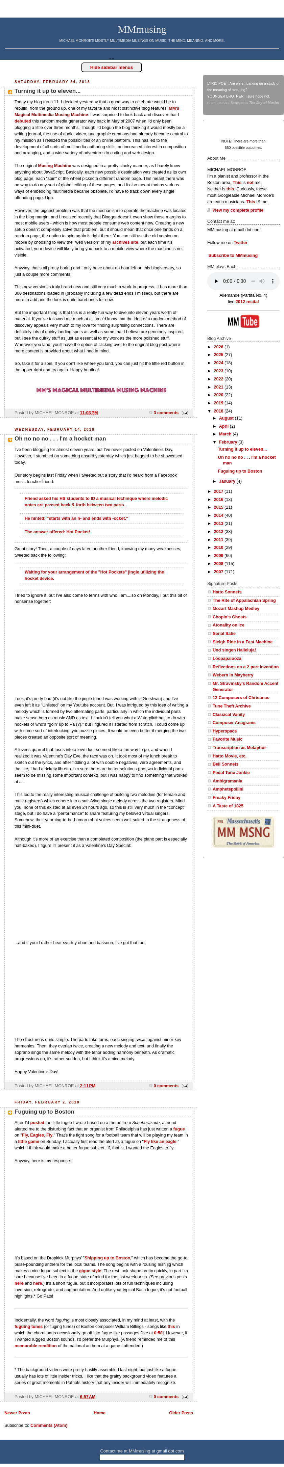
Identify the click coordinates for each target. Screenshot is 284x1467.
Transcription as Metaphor (239, 747)
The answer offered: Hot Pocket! (57, 532)
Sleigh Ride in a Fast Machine (243, 642)
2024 (219, 363)
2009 (219, 555)
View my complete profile (237, 210)
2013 (219, 523)
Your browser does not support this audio (243, 281)
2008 (219, 563)
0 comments (166, 1086)
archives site (125, 242)
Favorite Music (227, 739)
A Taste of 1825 (228, 806)
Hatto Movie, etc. (229, 756)
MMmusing (142, 29)
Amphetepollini (228, 789)
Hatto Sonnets (227, 592)
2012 (219, 531)
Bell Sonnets (225, 764)
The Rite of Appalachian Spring (244, 600)
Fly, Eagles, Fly (37, 1135)
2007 (219, 571)
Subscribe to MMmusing (232, 255)
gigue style (90, 1271)
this (171, 1326)
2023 (219, 371)
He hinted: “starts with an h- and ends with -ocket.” (77, 518)
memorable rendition (36, 1345)
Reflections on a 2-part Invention (246, 667)
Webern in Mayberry (233, 675)
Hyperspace (225, 731)
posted (37, 1122)
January (228, 481)
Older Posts (181, 1413)
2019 (219, 403)
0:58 (158, 1333)
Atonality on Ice (228, 625)
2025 (219, 354)
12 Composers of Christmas (241, 697)
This (237, 182)
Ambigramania (227, 781)
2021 (219, 387)
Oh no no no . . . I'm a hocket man (60, 438)
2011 (219, 539)
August (227, 418)
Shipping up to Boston (107, 1258)
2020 (219, 395)
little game (28, 1141)
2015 (219, 507)
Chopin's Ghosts (229, 617)
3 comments (166, 412)
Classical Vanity (229, 714)
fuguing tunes (29, 1326)
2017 (219, 491)
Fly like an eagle (160, 1141)
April (224, 426)
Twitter (240, 242)
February (228, 442)
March (226, 434)
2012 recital (247, 301)
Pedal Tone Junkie (231, 772)
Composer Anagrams (234, 722)
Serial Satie (224, 633)
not (250, 182)
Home (99, 1413)
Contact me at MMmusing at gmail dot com (142, 1450)
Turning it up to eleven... (47, 91)
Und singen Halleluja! (234, 650)
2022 (219, 379)
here (19, 1283)
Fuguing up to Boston (44, 1112)
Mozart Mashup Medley (236, 608)
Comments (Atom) (48, 1425)
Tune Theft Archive (232, 706)
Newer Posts (17, 1413)
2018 (219, 411)
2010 (219, 547)
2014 (219, 515)
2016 (219, 499)
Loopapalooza (227, 658)
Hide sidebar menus (111, 67)
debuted (23, 121)
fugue (179, 1129)
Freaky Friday (226, 797)
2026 (219, 347)
